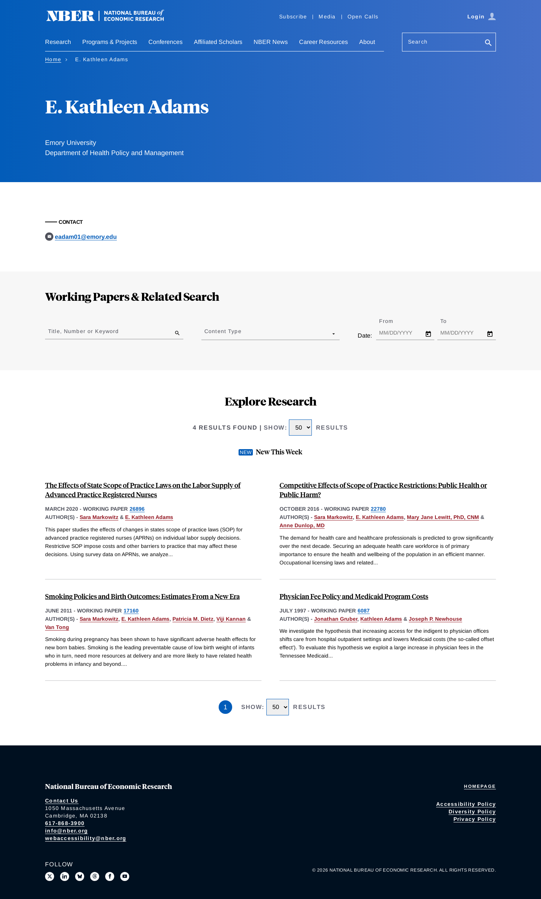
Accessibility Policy (466, 804)
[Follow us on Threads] (94, 876)
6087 (364, 611)
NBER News (271, 42)
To (450, 321)
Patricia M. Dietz (192, 619)
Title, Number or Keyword (83, 331)
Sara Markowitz (99, 517)
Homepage (480, 786)
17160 (131, 611)
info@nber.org (66, 831)
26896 (137, 509)
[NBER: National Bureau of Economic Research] (111, 20)
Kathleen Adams (381, 619)
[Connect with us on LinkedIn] (64, 876)
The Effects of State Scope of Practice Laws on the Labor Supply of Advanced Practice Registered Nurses (142, 489)
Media (327, 17)
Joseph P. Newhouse (435, 619)
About (367, 42)
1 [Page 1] (225, 707)
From (393, 321)
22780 (378, 509)
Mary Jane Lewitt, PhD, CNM (443, 517)
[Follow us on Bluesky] (79, 876)
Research (58, 42)
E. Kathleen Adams (149, 517)
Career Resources (323, 42)
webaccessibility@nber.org (85, 838)
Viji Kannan (231, 619)
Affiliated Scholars (218, 42)
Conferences (165, 42)
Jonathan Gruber (335, 619)
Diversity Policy (472, 811)
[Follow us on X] (49, 876)
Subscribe (293, 17)
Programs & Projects (109, 42)
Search (418, 41)
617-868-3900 (65, 823)
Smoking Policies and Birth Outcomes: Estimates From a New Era (142, 596)
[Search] (488, 43)
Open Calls (363, 17)
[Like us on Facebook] (109, 876)
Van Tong (57, 627)
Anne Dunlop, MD (302, 525)
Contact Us (62, 801)
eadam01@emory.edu (86, 237)
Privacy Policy (474, 819)
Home (53, 59)
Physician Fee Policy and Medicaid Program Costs (354, 596)
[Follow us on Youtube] (124, 876)
